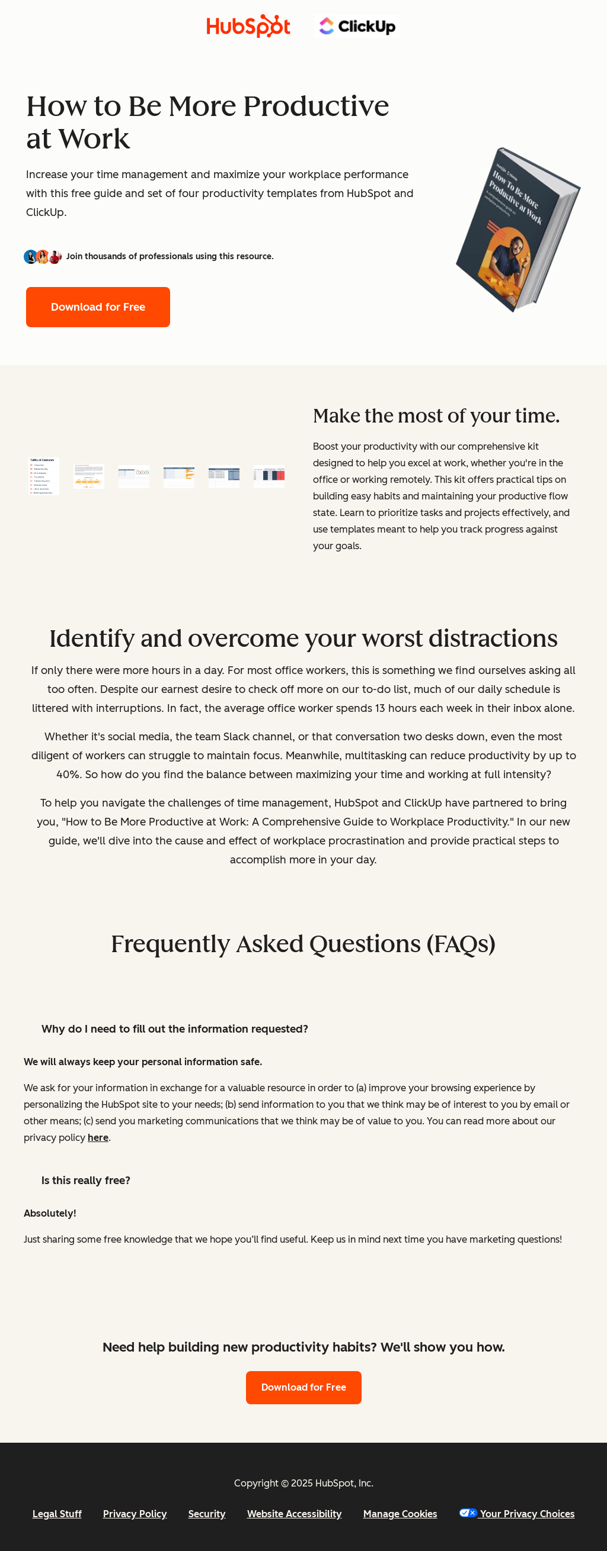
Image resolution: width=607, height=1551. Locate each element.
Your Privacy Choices (517, 1514)
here (98, 1137)
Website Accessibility (294, 1514)
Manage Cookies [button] (400, 1514)
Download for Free (98, 307)
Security (207, 1514)
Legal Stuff (57, 1514)
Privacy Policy (135, 1514)
